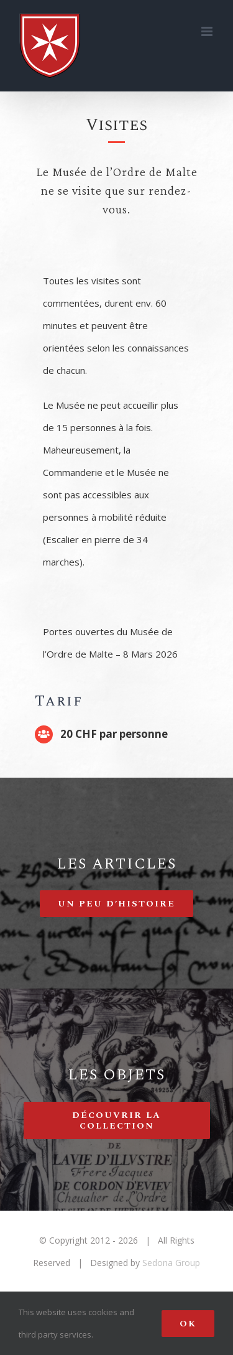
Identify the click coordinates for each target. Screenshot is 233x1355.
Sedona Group (171, 1263)
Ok (188, 1323)
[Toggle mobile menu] (207, 31)
